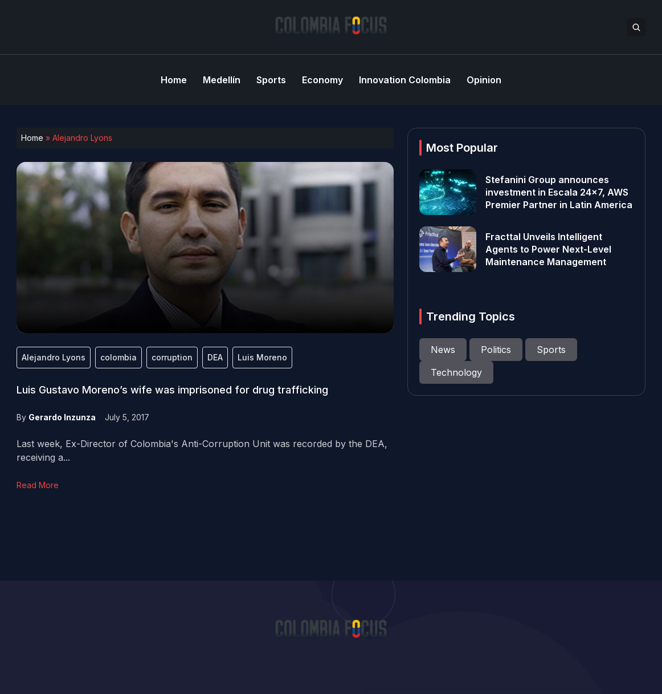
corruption (172, 357)
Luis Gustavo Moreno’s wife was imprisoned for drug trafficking (172, 390)
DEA (215, 357)
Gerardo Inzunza (62, 417)
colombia (118, 357)
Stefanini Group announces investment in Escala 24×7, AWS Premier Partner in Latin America (558, 192)
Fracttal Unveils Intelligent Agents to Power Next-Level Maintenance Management (548, 249)
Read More (38, 485)
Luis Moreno (262, 357)
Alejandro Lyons (53, 357)
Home (32, 138)
